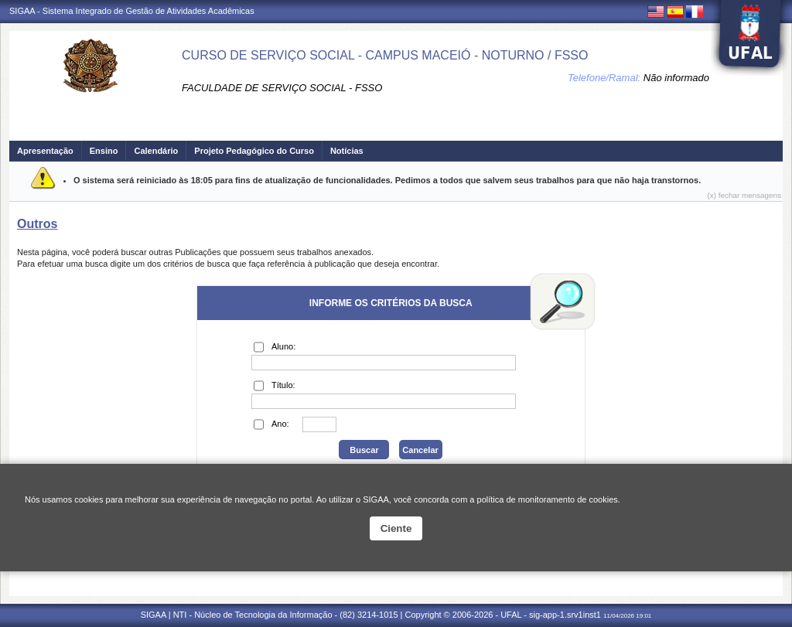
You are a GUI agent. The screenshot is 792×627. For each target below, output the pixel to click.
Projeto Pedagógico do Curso (254, 150)
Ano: (271, 424)
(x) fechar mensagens (744, 195)
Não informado (676, 77)
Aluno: (274, 347)
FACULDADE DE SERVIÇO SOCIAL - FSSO (282, 88)
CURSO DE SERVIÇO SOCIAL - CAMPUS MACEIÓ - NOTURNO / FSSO (385, 55)
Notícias (347, 150)
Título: (274, 385)
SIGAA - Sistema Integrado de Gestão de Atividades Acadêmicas (131, 10)
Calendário (156, 150)
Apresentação (45, 150)
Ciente (396, 528)
